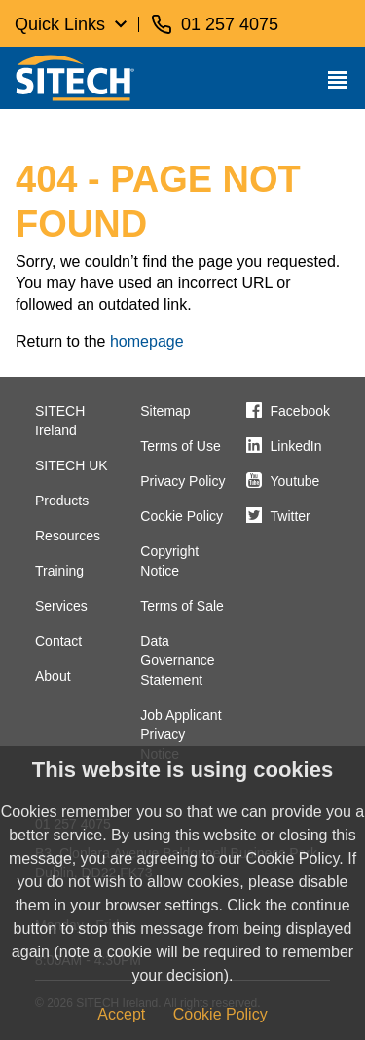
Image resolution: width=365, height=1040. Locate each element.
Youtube (295, 481)
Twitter (290, 516)
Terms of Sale (182, 605)
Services (61, 605)
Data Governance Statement (177, 660)
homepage (147, 341)
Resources (67, 535)
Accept (121, 1014)
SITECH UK (71, 465)
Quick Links (60, 24)
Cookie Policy (181, 516)
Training (59, 570)
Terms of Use (180, 446)
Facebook (300, 411)
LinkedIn (296, 446)
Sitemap (165, 411)
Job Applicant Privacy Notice (180, 734)
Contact (58, 641)
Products (62, 500)
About (53, 676)
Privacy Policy (182, 481)
